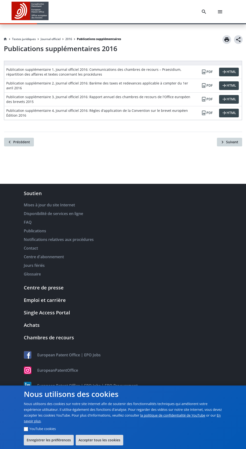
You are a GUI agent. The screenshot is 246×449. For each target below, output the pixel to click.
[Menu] (221, 11)
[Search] (204, 11)
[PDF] (206, 72)
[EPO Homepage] (30, 12)
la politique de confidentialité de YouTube (172, 415)
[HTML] (229, 72)
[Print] (226, 39)
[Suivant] (229, 142)
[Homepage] (5, 39)
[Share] (238, 39)
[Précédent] (19, 142)
